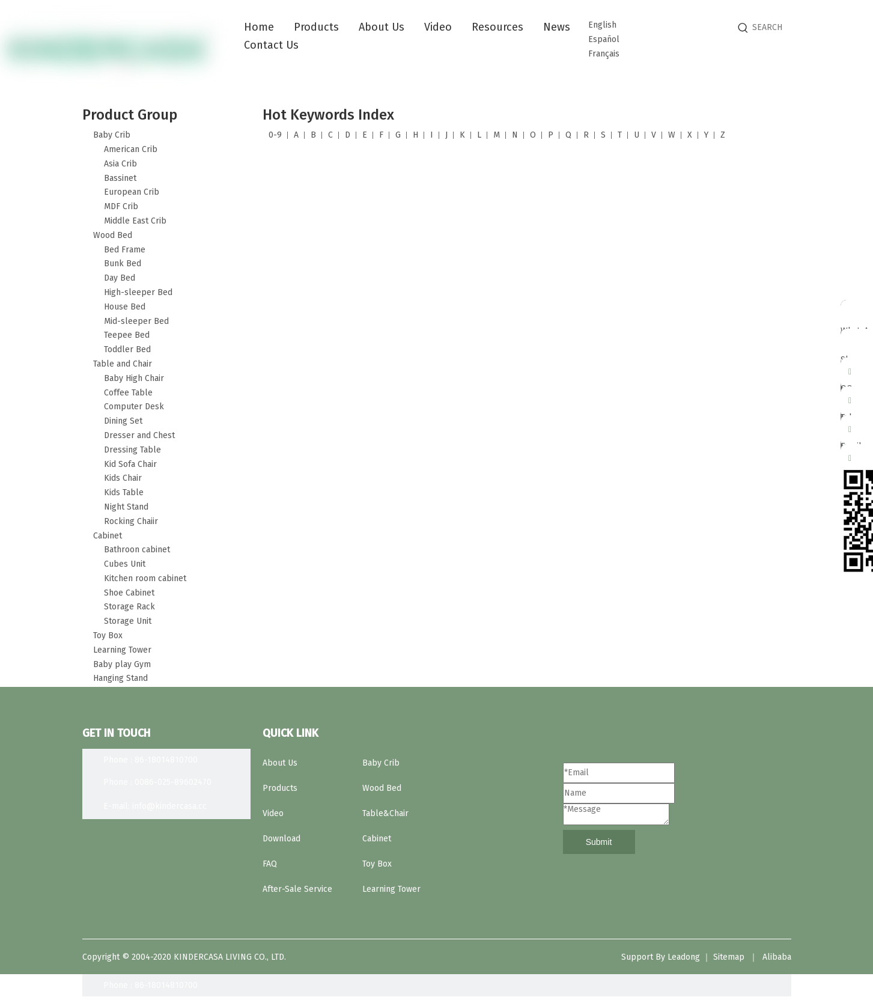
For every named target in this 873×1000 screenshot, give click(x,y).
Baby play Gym (122, 664)
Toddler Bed (127, 349)
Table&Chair (385, 813)
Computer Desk (134, 406)
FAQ (270, 864)
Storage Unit (127, 621)
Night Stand (126, 507)
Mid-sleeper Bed (136, 321)
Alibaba (776, 957)
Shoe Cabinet (129, 593)
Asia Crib (120, 164)
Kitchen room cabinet (145, 578)
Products (280, 788)
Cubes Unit (124, 564)
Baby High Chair (134, 378)
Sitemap (728, 957)
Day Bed (119, 278)
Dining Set (123, 421)
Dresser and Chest (139, 435)
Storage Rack (129, 607)
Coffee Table (128, 393)
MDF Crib (121, 206)
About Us (280, 763)
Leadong (684, 957)
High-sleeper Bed (138, 292)
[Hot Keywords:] (743, 28)
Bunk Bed (122, 263)
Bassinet (120, 178)
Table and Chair (122, 364)
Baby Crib (111, 135)
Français (603, 54)
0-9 (275, 135)
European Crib (131, 192)
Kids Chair (123, 478)
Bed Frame (124, 250)
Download (281, 839)
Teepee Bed (127, 335)
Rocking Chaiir (131, 521)
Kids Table (124, 492)
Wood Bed (112, 235)
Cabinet (107, 536)
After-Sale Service (297, 889)
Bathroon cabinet (137, 549)
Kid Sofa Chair (130, 464)
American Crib (130, 149)
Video (273, 813)
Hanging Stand (120, 678)
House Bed (124, 307)
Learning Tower (122, 650)
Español (603, 39)
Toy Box (108, 635)
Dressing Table (132, 450)
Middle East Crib (135, 221)
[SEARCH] (809, 28)
